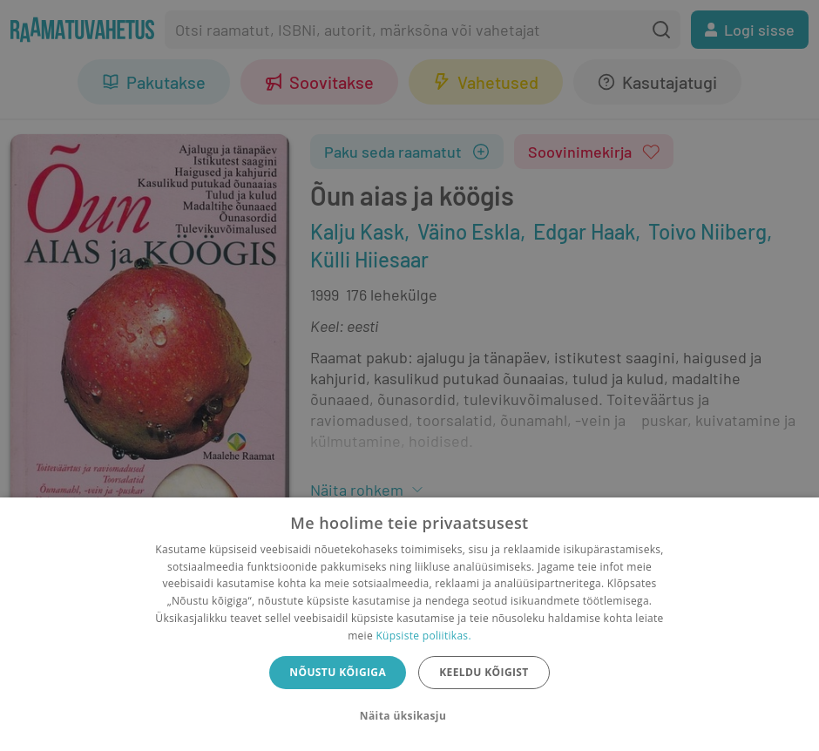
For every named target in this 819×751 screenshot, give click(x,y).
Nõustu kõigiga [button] (337, 672)
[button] (409, 716)
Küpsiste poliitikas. (423, 635)
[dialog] (409, 624)
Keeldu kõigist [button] (484, 672)
